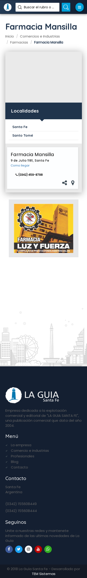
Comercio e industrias (30, 450)
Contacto (19, 467)
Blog (14, 461)
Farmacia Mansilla (32, 154)
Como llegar (20, 165)
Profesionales (22, 456)
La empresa (21, 445)
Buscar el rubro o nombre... (40, 7)
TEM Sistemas (43, 573)
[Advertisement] (43, 77)
